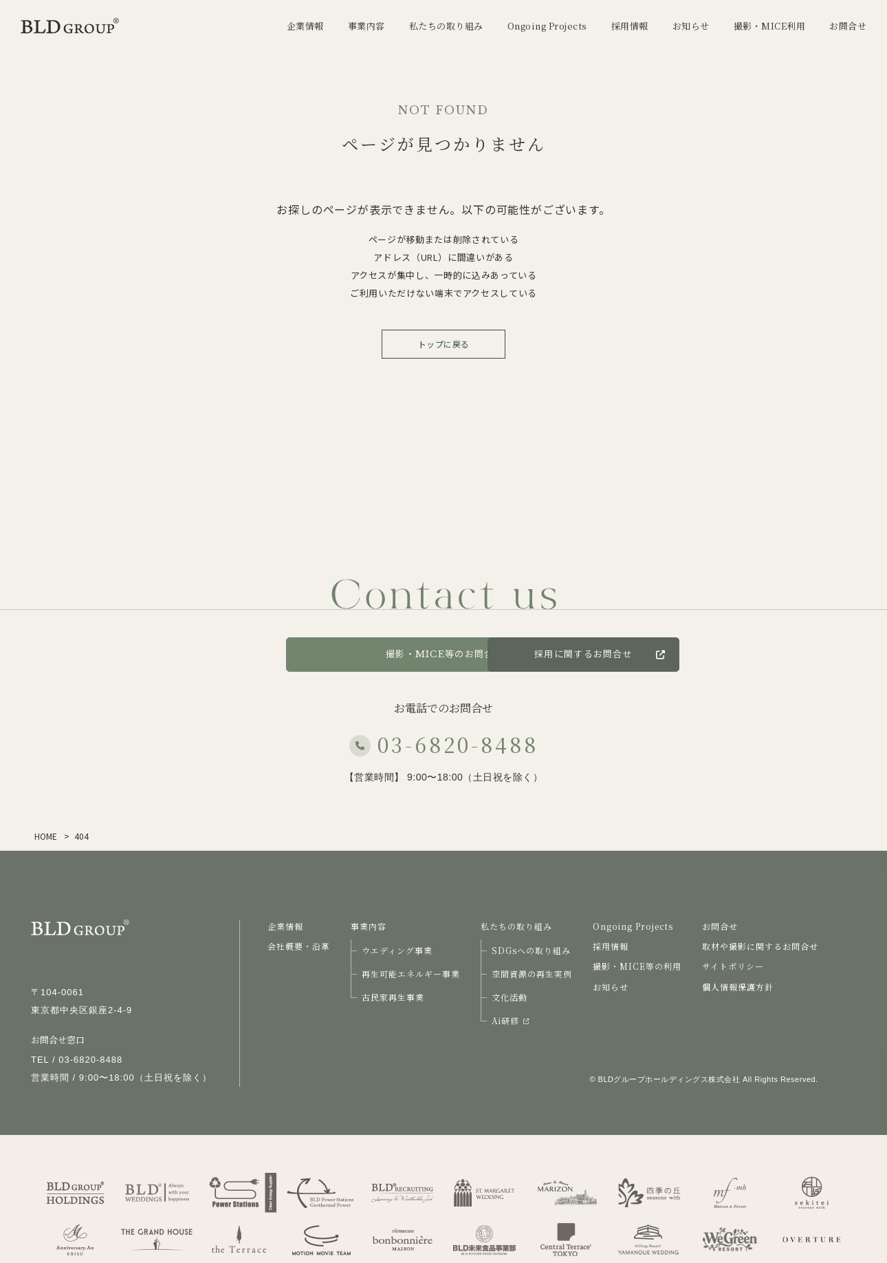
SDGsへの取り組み (531, 950)
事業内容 (368, 926)
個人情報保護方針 (738, 987)
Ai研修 (510, 1020)
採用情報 (610, 946)
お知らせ (610, 987)
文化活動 (509, 997)
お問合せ (230, 654)
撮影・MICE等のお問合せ (443, 654)
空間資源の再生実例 (532, 973)
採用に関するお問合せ (676, 654)
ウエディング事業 (397, 950)
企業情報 (285, 926)
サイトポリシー (733, 966)
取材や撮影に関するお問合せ (760, 946)
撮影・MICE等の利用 (637, 966)
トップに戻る (444, 344)
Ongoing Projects (633, 926)
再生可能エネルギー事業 (411, 973)
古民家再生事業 (393, 997)
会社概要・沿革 (298, 946)
